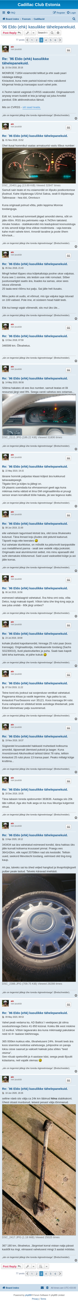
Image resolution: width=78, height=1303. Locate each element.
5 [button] (50, 40)
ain (12, 47)
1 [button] (32, 40)
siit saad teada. (31, 107)
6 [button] (55, 40)
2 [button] (36, 40)
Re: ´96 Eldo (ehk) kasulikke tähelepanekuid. (25, 61)
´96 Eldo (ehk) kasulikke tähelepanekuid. (38, 27)
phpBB (28, 1295)
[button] (27, 40)
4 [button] (46, 40)
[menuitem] (11, 12)
